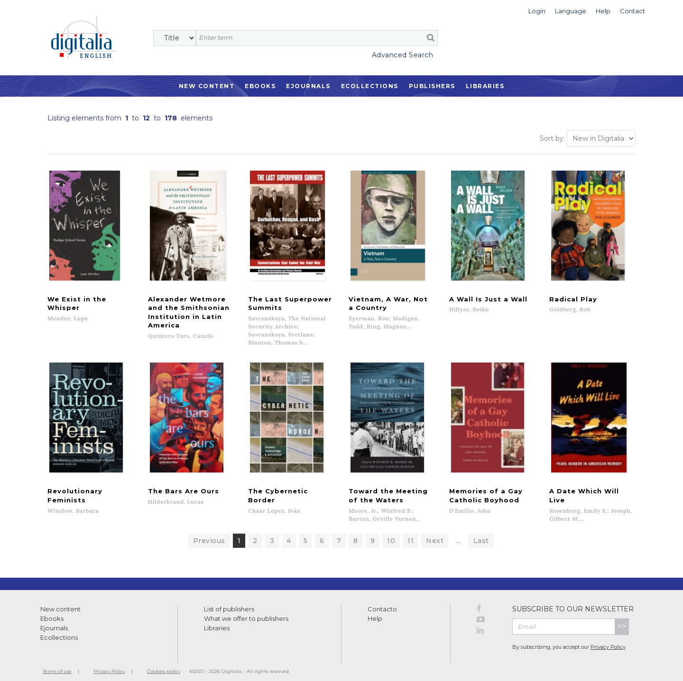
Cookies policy (163, 663)
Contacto (382, 601)
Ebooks (260, 86)
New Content (207, 86)
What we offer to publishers (246, 610)
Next (434, 532)
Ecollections (369, 86)
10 (391, 532)
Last (481, 532)
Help (375, 610)
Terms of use (57, 663)
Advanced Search (403, 55)
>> (622, 618)
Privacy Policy (608, 639)
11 (410, 532)
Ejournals (308, 86)
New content (60, 601)
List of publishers (229, 601)
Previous (209, 532)
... (458, 532)
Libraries (485, 86)
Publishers (432, 86)
